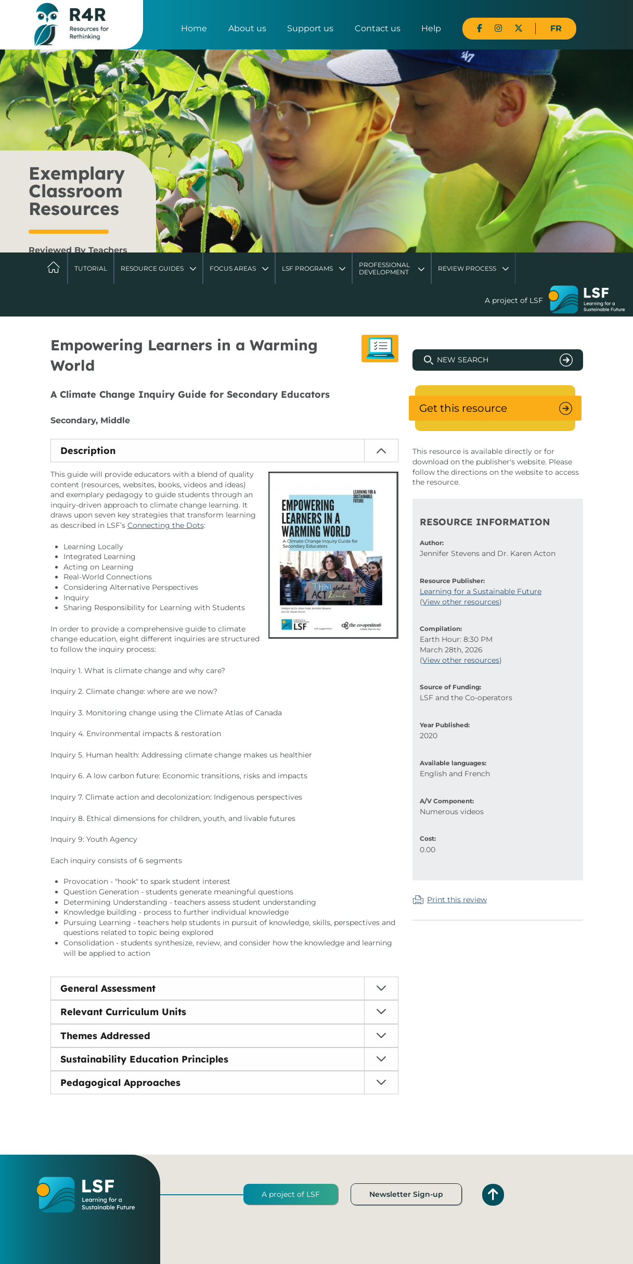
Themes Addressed (105, 1036)
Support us (310, 28)
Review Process (467, 268)
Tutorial (90, 268)
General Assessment (108, 988)
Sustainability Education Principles (144, 1059)
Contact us (378, 28)
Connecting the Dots (165, 525)
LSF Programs (307, 268)
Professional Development (384, 268)
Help (431, 28)
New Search (462, 359)
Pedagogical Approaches (120, 1083)
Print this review (457, 899)
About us (247, 28)
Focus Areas (233, 268)
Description (87, 451)
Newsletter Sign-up (406, 1194)
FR (556, 28)
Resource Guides (152, 268)
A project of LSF (291, 1194)
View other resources (460, 601)
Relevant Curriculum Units (123, 1012)
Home (194, 28)
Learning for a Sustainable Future (480, 591)
